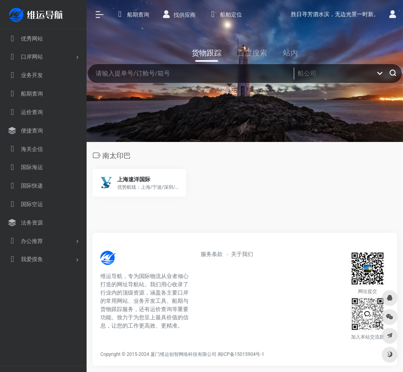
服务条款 (212, 254)
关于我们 (242, 254)
